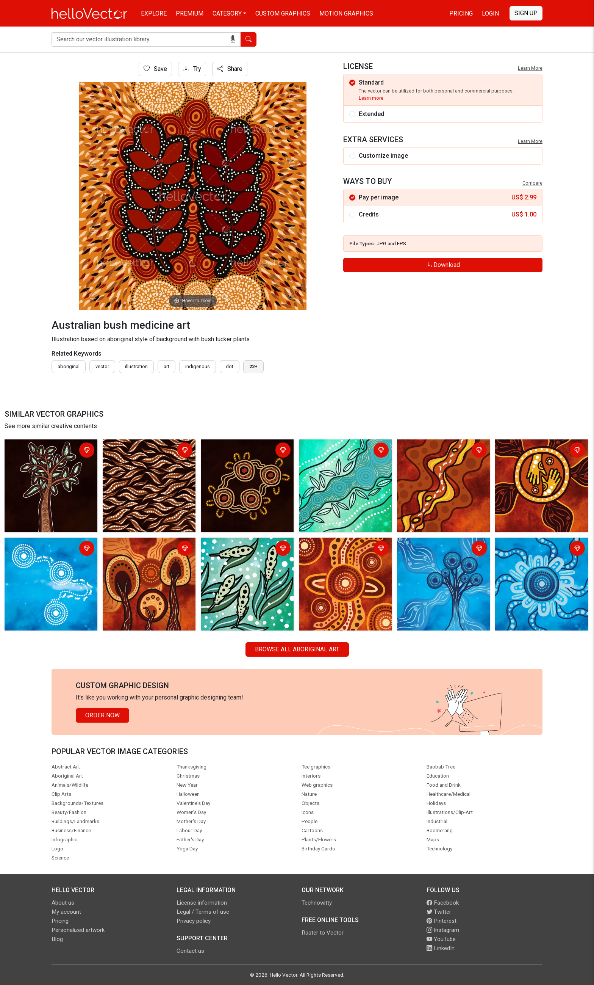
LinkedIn (441, 948)
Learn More (530, 68)
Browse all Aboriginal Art (297, 649)
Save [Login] (155, 68)
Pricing (461, 13)
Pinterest (441, 921)
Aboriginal (69, 366)
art (166, 366)
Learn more (371, 98)
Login (490, 13)
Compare (532, 183)
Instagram (443, 930)
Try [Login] (192, 68)
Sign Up (526, 13)
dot (229, 366)
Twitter (439, 911)
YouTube (441, 939)
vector (102, 366)
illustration (136, 366)
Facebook (443, 902)
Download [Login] (443, 264)
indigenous (197, 366)
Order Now (102, 715)
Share (229, 68)
